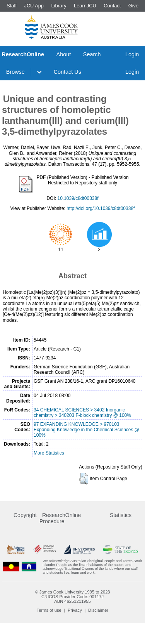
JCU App (34, 6)
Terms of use (49, 610)
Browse (15, 72)
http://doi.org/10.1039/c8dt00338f (101, 208)
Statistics (120, 515)
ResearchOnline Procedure (60, 518)
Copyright (25, 515)
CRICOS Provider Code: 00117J (72, 596)
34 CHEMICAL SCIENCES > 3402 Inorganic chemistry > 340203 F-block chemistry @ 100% (82, 412)
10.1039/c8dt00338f (77, 198)
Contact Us (67, 72)
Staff (12, 6)
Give (133, 6)
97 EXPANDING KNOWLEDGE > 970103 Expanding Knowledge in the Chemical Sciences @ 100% (86, 430)
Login (132, 54)
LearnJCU (85, 6)
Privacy (75, 610)
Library (58, 6)
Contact (112, 6)
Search (92, 54)
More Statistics (49, 453)
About (63, 54)
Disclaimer (98, 610)
